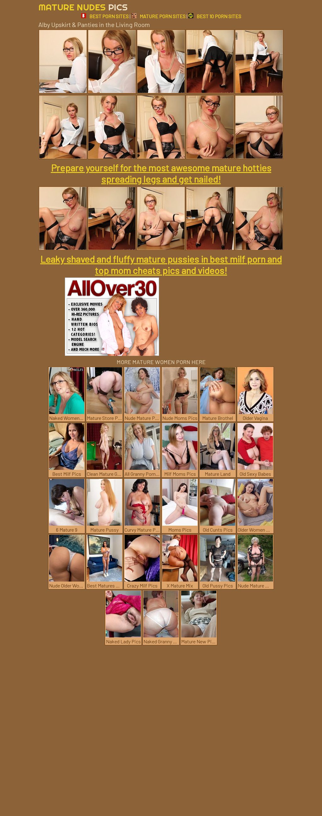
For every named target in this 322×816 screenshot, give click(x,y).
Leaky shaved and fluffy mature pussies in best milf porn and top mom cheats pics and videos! (161, 264)
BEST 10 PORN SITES (214, 16)
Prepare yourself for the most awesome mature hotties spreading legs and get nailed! (161, 173)
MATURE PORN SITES (158, 16)
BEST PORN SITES (105, 16)
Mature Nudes (83, 7)
